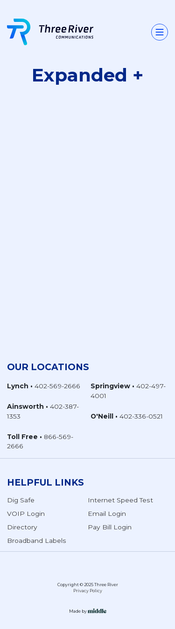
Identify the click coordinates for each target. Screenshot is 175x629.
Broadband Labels (36, 540)
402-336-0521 (141, 416)
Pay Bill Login (110, 527)
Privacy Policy (87, 590)
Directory (22, 527)
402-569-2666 (57, 386)
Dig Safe (21, 500)
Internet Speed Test (120, 500)
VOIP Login (26, 513)
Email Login (107, 513)
